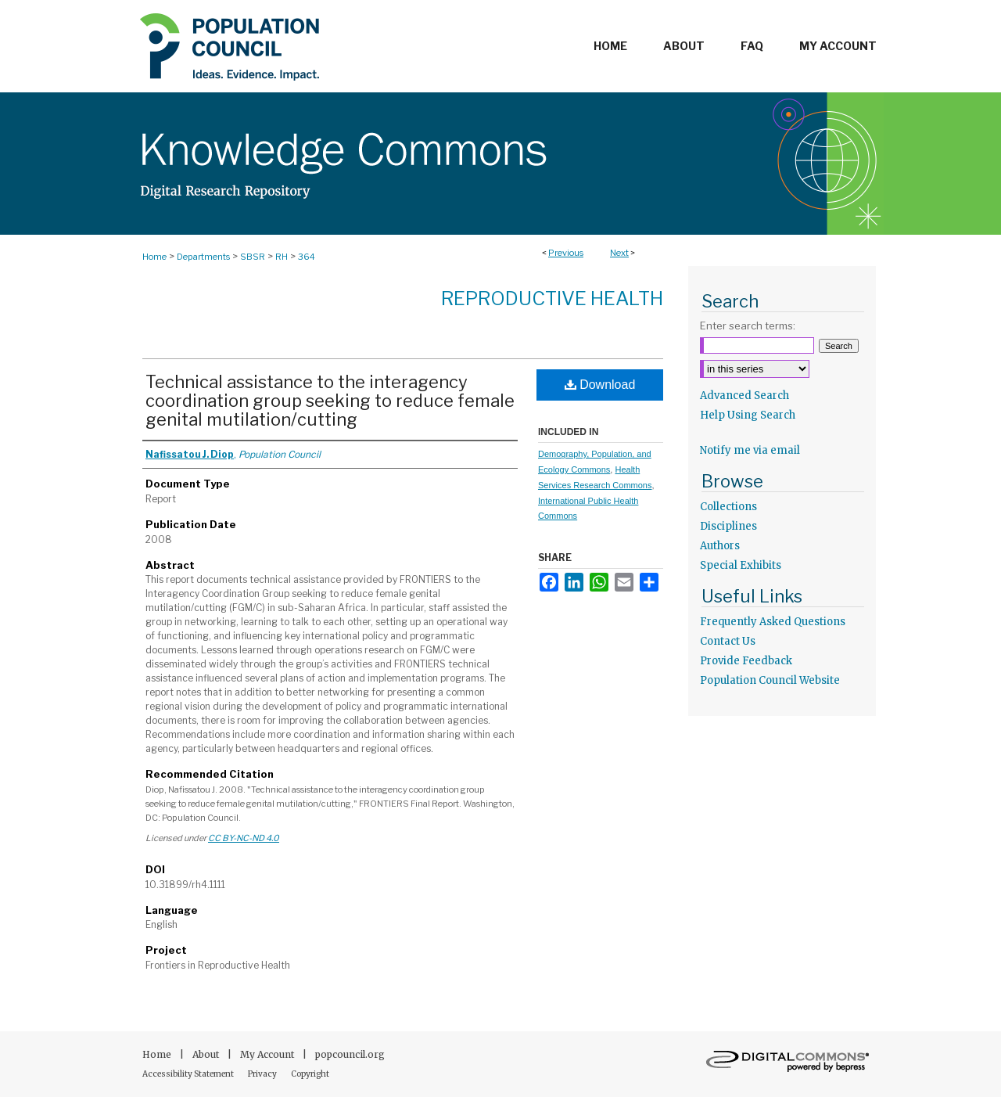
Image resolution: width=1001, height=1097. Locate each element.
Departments (203, 256)
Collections (728, 506)
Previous (565, 252)
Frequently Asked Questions (772, 621)
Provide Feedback (746, 660)
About (206, 1054)
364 (306, 256)
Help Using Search (747, 415)
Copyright (310, 1074)
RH (281, 256)
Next (619, 252)
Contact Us (727, 641)
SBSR (252, 256)
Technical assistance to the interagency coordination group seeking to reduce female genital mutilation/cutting (330, 401)
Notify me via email (750, 450)
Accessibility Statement (188, 1074)
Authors (720, 545)
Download (600, 384)
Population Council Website (770, 680)
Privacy (263, 1074)
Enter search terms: (747, 325)
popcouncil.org (350, 1054)
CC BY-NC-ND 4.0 (243, 838)
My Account (268, 1054)
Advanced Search (744, 395)
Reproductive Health (552, 298)
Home (154, 256)
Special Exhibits (740, 565)
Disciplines (728, 526)
